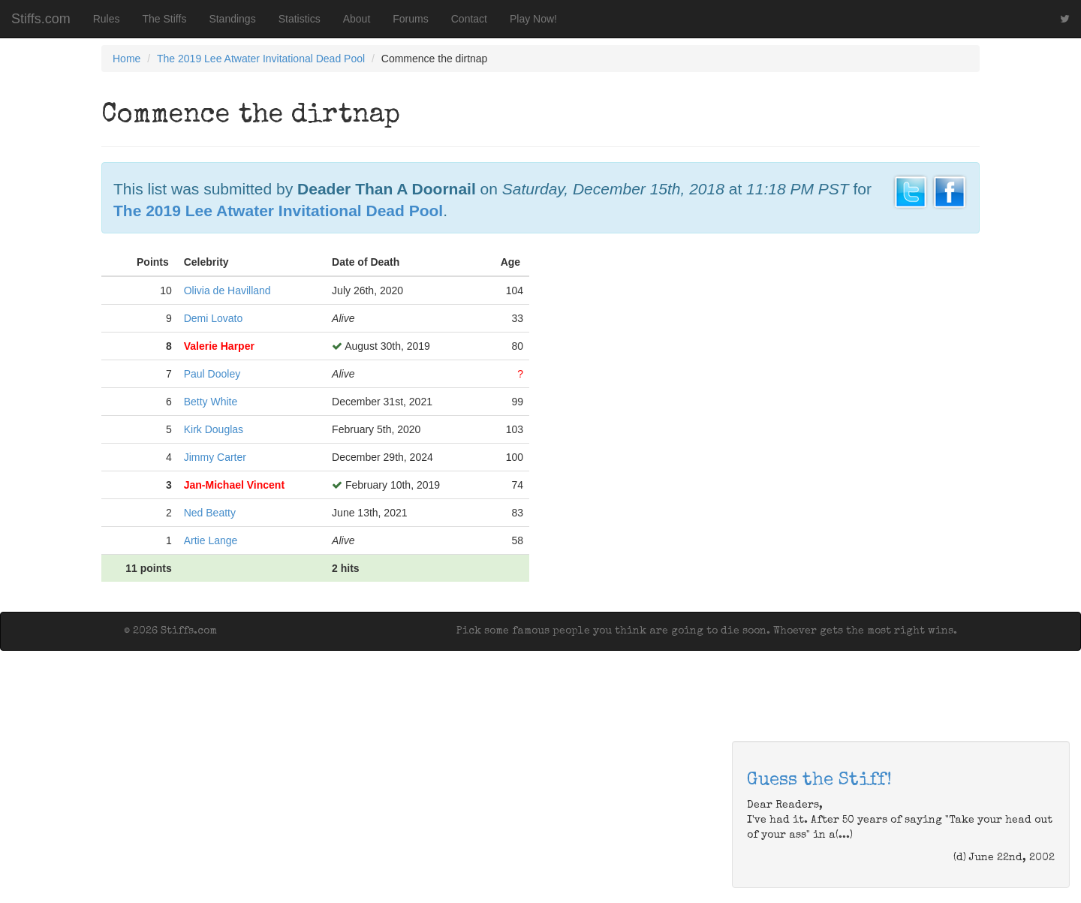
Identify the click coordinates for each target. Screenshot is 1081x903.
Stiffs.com (41, 18)
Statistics (300, 19)
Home (126, 59)
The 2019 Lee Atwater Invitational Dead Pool (261, 59)
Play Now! (533, 19)
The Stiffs (165, 19)
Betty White (211, 402)
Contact (469, 19)
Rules (106, 19)
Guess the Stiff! (819, 781)
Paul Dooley (212, 374)
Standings (232, 19)
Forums (410, 19)
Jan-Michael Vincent (234, 485)
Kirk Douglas (213, 429)
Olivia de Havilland (227, 290)
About (357, 19)
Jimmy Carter (215, 457)
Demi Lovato (213, 318)
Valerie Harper (219, 346)
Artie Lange (211, 540)
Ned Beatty (210, 513)
